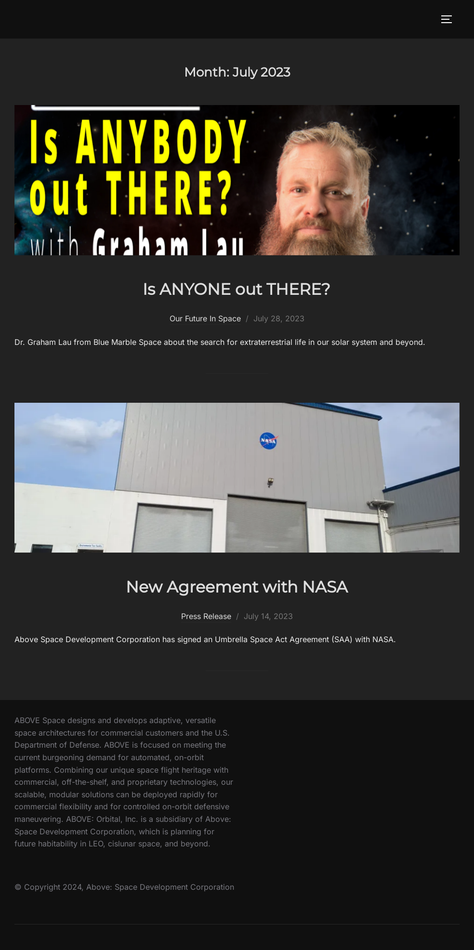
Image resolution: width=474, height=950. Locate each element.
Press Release (206, 616)
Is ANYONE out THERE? (236, 287)
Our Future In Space (205, 318)
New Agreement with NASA (236, 585)
